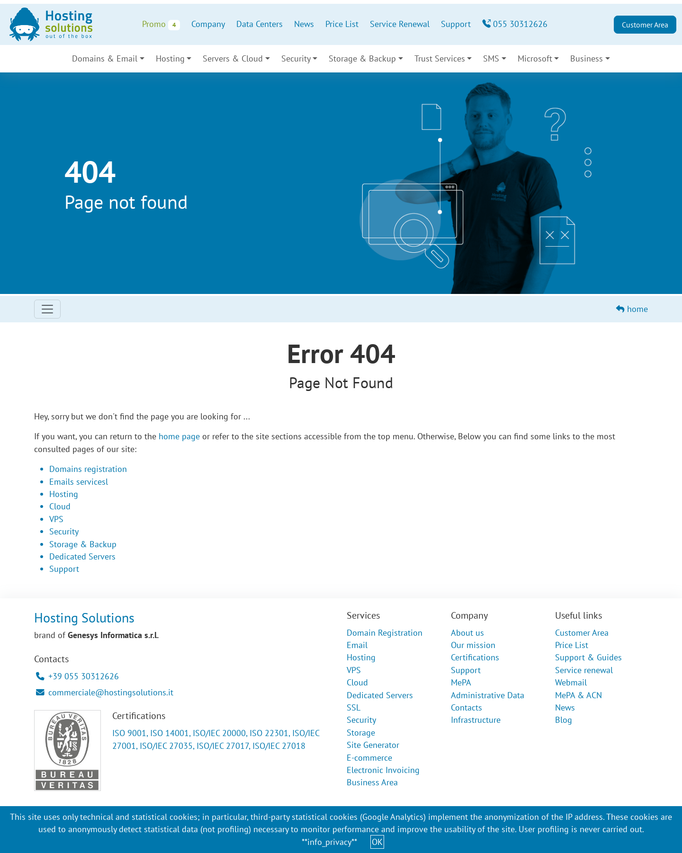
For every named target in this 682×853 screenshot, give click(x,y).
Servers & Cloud (233, 58)
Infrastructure (476, 719)
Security (296, 58)
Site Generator (373, 744)
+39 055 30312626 (77, 676)
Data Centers (259, 23)
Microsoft (535, 58)
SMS (491, 58)
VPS (56, 519)
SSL (353, 707)
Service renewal (584, 670)
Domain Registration (384, 632)
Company (208, 23)
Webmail (571, 682)
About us (467, 632)
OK (377, 841)
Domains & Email (104, 58)
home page (179, 436)
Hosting (170, 58)
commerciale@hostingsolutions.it (104, 692)
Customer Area (645, 24)
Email (357, 645)
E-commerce (369, 757)
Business (586, 58)
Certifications (475, 657)
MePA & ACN (578, 695)
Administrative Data (487, 695)
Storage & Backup (362, 58)
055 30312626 (514, 23)
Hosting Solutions (84, 617)
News (304, 23)
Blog (563, 719)
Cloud (60, 506)
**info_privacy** (329, 841)
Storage (361, 732)
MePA (461, 682)
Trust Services (439, 58)
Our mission (473, 645)
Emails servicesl (78, 481)
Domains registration (88, 468)
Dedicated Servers (82, 556)
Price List (342, 23)
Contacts (466, 707)
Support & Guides (588, 657)
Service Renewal (400, 23)
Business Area (372, 782)
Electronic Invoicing (383, 769)
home (632, 308)
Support (456, 23)
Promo (160, 24)
